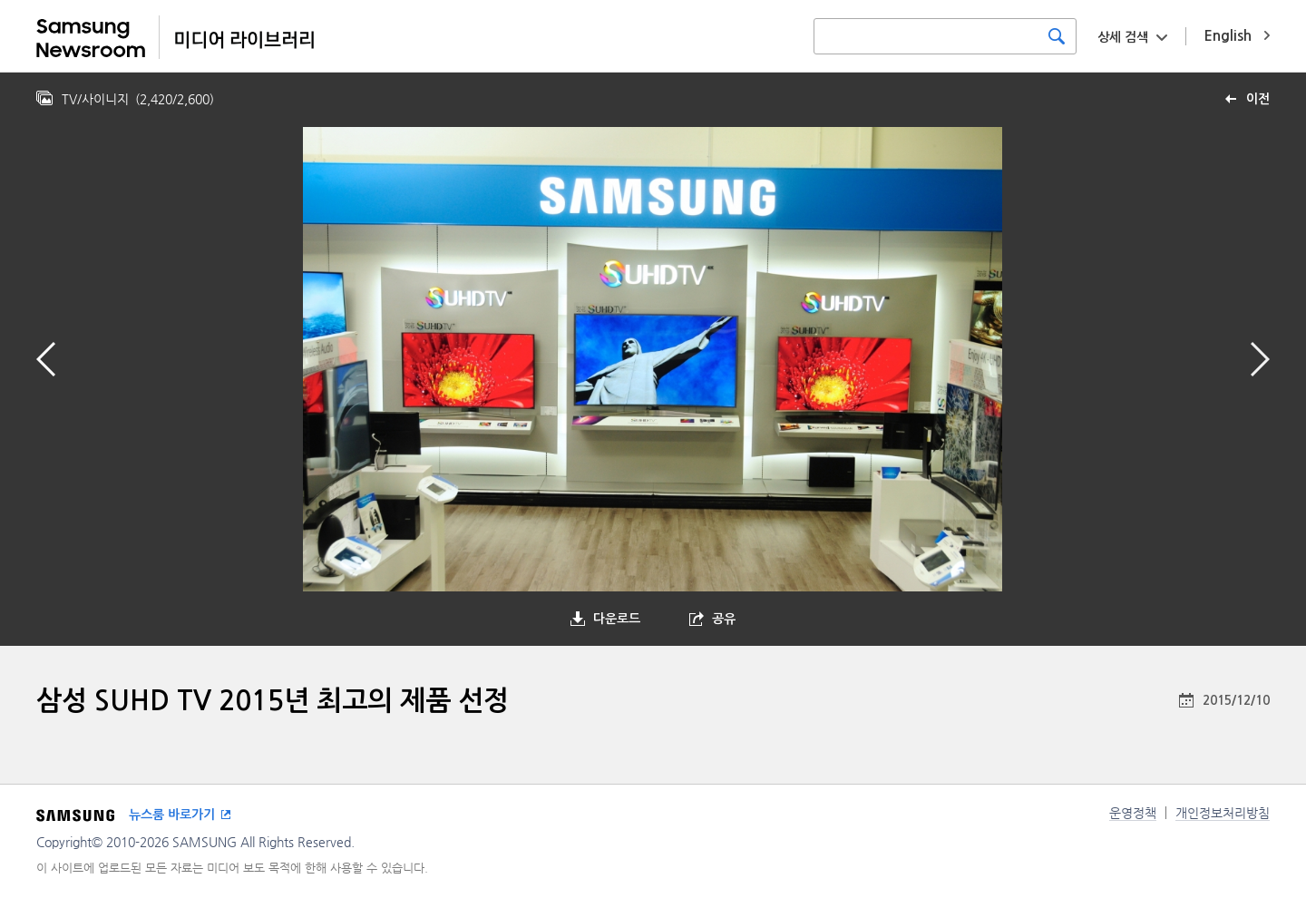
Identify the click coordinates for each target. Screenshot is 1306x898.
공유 (724, 618)
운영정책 (1132, 812)
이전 (1258, 99)
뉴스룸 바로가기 (172, 814)
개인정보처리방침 (1222, 812)
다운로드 (616, 618)
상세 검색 (1122, 37)
